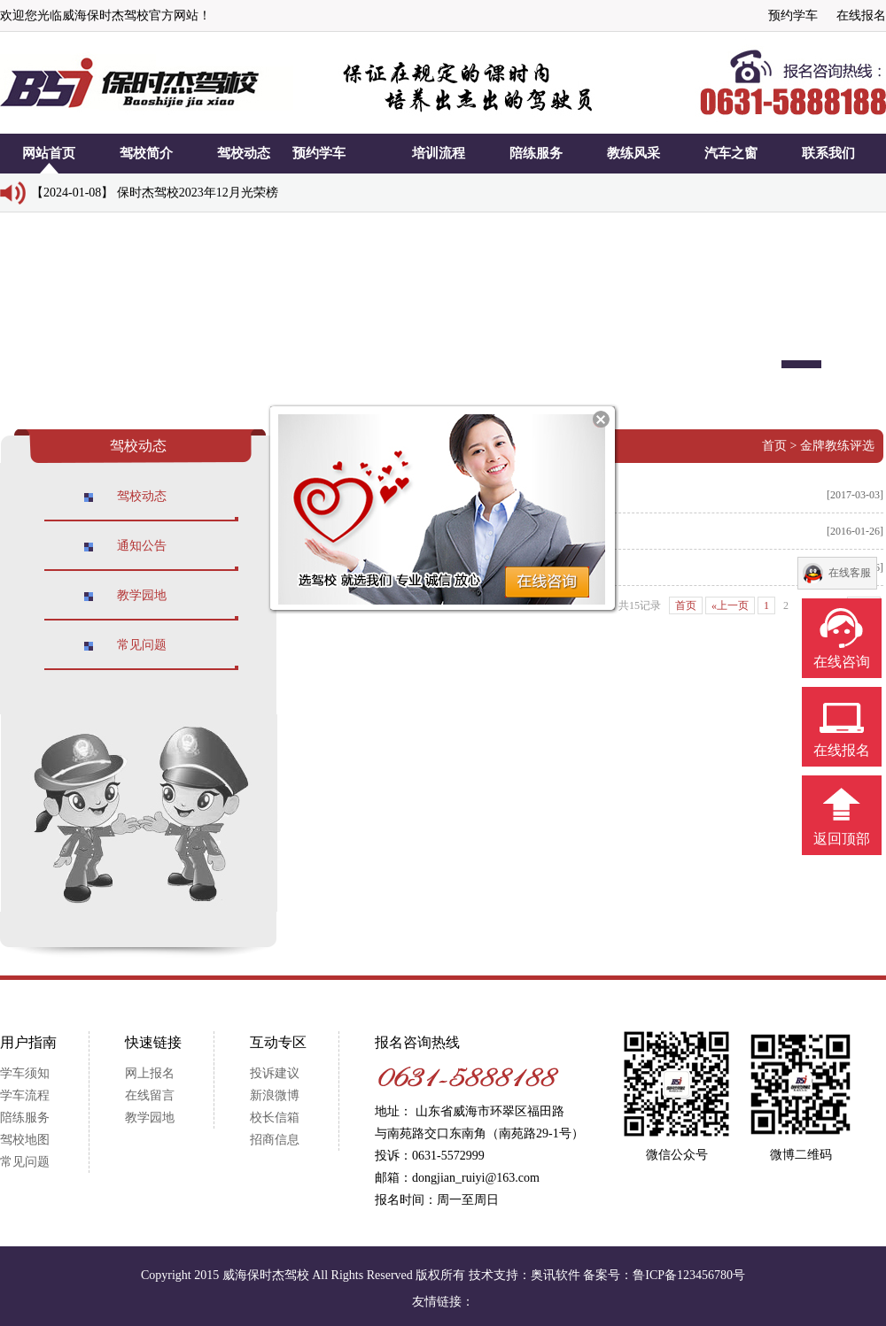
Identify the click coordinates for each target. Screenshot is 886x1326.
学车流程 (25, 1095)
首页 (774, 445)
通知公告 (142, 545)
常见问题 (142, 644)
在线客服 (849, 573)
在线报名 (861, 15)
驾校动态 (142, 496)
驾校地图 (25, 1139)
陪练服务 (25, 1117)
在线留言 (150, 1095)
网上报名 (150, 1073)
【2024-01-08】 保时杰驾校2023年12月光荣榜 (154, 192)
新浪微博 (274, 1095)
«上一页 (730, 605)
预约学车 (793, 15)
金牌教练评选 (837, 445)
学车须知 (25, 1073)
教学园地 (142, 595)
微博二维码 (801, 1154)
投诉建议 (274, 1073)
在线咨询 (841, 661)
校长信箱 (274, 1117)
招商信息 (274, 1139)
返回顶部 (841, 838)
